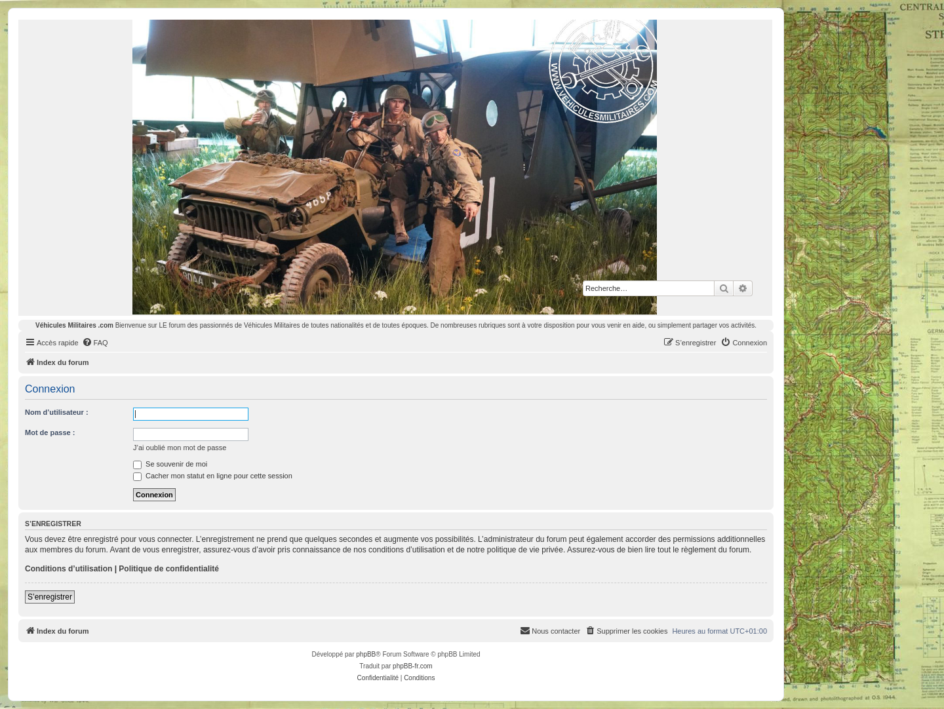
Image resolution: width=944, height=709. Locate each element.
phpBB (366, 654)
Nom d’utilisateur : (56, 412)
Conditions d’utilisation (68, 568)
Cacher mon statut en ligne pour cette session (212, 476)
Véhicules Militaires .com (74, 325)
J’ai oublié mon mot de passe (179, 447)
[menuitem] (95, 343)
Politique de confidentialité (169, 568)
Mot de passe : (50, 432)
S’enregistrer (50, 597)
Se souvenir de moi (170, 464)
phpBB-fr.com (413, 666)
